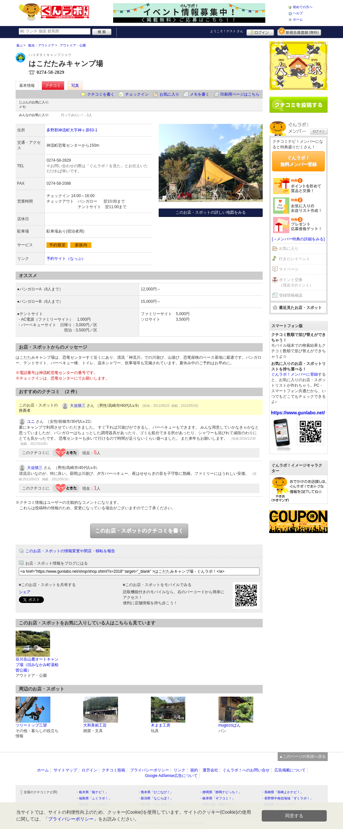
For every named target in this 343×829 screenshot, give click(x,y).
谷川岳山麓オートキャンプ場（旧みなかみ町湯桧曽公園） (37, 665)
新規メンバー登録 (299, 31)
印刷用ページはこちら (239, 94)
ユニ (31, 421)
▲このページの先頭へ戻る (302, 756)
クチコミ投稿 (113, 770)
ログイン (260, 31)
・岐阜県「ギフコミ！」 (217, 798)
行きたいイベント (294, 259)
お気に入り (169, 94)
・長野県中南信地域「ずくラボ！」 (287, 798)
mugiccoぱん (229, 725)
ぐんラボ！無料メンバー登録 (298, 161)
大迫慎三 (78, 405)
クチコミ (53, 85)
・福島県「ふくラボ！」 (94, 798)
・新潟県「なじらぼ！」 (155, 798)
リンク (179, 770)
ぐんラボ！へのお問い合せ (246, 770)
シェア (25, 592)
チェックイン (137, 94)
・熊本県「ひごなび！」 (155, 792)
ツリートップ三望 (31, 725)
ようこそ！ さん (227, 31)
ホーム (298, 19)
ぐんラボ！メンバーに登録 (294, 374)
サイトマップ (65, 770)
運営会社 (210, 770)
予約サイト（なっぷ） (66, 258)
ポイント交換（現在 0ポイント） (296, 282)
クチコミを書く (100, 94)
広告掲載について (290, 770)
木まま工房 (160, 725)
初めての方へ (302, 7)
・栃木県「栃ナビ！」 (92, 792)
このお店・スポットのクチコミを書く (139, 530)
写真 (75, 85)
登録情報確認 (290, 295)
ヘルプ (298, 13)
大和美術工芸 (95, 725)
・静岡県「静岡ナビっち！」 (220, 792)
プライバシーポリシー (149, 770)
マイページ (288, 269)
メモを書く (199, 94)
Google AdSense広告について (171, 775)
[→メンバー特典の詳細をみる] (298, 239)
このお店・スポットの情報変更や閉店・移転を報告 (70, 551)
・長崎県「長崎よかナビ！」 (282, 792)
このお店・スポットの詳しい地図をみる (211, 212)
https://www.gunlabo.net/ (298, 412)
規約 (194, 770)
